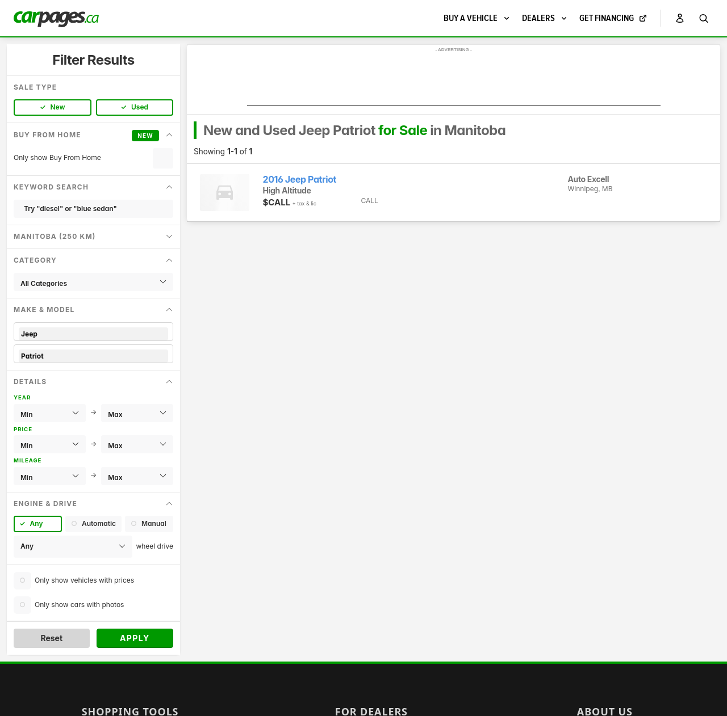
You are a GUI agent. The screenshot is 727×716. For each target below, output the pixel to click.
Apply (135, 638)
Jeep (93, 333)
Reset (51, 638)
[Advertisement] (454, 80)
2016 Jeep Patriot (300, 179)
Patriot (93, 356)
